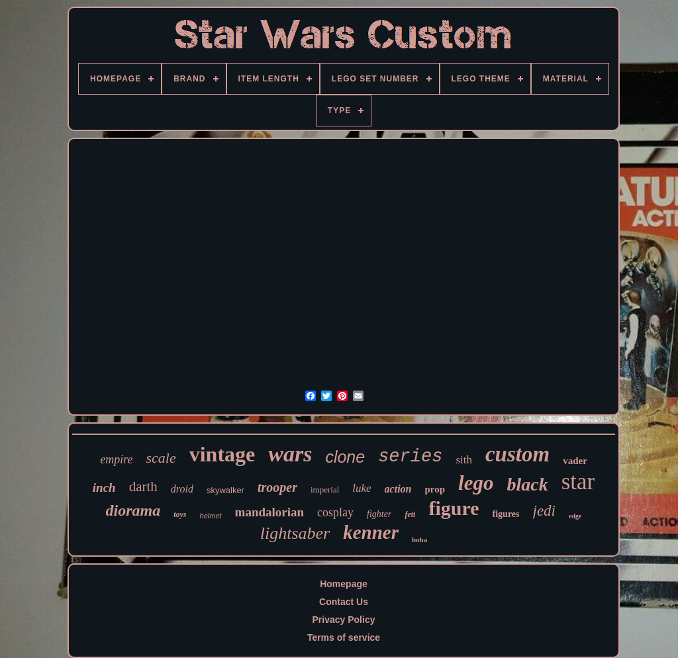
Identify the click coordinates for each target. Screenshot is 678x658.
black (527, 484)
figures (506, 514)
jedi (544, 510)
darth (143, 486)
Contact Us (343, 601)
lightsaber (295, 533)
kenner (371, 532)
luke (361, 488)
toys (179, 514)
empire (116, 459)
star (578, 481)
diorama (133, 510)
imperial (325, 489)
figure (453, 508)
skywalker (225, 490)
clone (345, 456)
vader (575, 460)
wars (290, 454)
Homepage (343, 584)
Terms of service (343, 637)
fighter (379, 514)
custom (517, 454)
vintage (222, 454)
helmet (211, 516)
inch (104, 487)
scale (161, 457)
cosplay (335, 512)
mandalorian (270, 512)
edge (575, 516)
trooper (277, 487)
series (410, 457)
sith (464, 459)
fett (410, 514)
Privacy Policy (344, 619)
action (398, 488)
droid (182, 488)
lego (475, 482)
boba (419, 539)
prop (435, 489)
